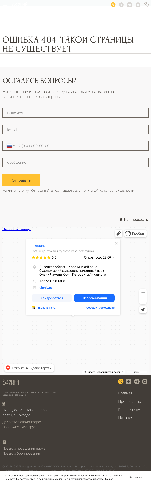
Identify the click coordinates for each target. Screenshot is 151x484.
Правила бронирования (21, 453)
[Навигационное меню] (5, 4)
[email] (75, 129)
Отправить (21, 180)
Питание (125, 417)
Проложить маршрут (19, 427)
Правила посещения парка (23, 448)
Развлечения (129, 409)
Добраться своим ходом (21, 422)
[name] (75, 113)
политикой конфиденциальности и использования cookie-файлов (76, 479)
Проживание (129, 401)
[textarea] (75, 162)
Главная (125, 393)
